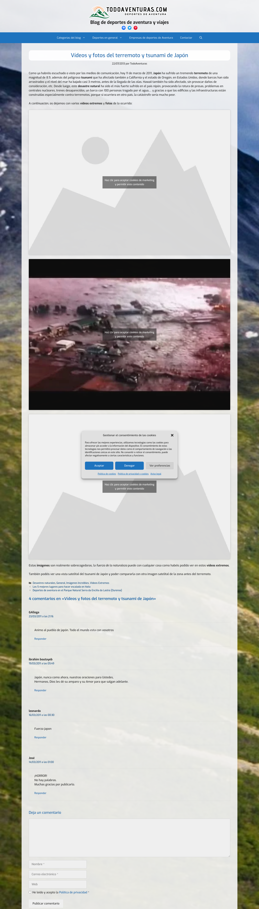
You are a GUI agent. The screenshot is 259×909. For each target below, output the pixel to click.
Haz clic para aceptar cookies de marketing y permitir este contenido (129, 182)
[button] (172, 435)
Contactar (186, 38)
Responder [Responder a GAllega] (40, 638)
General (60, 583)
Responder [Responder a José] (40, 793)
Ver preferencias (159, 465)
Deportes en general (109, 37)
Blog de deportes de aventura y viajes (129, 22)
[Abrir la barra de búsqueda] (201, 37)
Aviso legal (155, 473)
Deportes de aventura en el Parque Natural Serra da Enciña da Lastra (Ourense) (77, 590)
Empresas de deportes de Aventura (151, 38)
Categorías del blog (73, 37)
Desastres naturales (44, 583)
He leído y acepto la (59, 892)
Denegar (129, 465)
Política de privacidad (73, 892)
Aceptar (99, 465)
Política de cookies (107, 473)
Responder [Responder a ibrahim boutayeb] (40, 690)
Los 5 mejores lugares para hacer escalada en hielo (62, 586)
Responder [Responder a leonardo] (40, 737)
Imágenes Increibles (77, 583)
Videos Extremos (99, 583)
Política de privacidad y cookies (133, 473)
